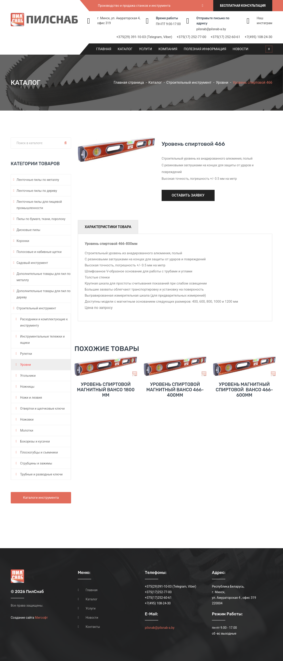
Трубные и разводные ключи (41, 474)
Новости (240, 49)
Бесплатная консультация (243, 5)
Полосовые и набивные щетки (39, 252)
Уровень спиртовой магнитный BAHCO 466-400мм (175, 390)
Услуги (145, 49)
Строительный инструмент (188, 82)
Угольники (28, 375)
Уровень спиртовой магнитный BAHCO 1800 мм (106, 390)
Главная (103, 49)
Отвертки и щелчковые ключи (42, 408)
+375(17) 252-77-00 (191, 37)
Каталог (125, 49)
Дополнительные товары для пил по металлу (44, 277)
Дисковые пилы (28, 230)
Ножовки (27, 419)
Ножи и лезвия (31, 397)
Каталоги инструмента (41, 498)
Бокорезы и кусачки (35, 441)
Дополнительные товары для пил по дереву (44, 294)
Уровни (222, 82)
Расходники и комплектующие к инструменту (44, 322)
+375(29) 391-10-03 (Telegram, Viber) (144, 37)
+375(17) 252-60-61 (225, 37)
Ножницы (27, 386)
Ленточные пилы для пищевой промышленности (39, 205)
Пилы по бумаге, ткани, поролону (41, 219)
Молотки (26, 430)
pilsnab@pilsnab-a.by (211, 29)
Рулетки (26, 353)
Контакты (93, 627)
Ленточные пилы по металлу (38, 180)
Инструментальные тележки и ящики (42, 339)
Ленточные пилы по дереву (37, 191)
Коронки (23, 241)
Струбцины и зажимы (36, 463)
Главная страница (129, 82)
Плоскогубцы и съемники (39, 452)
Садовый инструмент (32, 263)
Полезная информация (205, 49)
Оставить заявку (188, 195)
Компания (167, 49)
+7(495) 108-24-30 (258, 37)
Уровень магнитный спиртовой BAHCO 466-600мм (244, 390)
